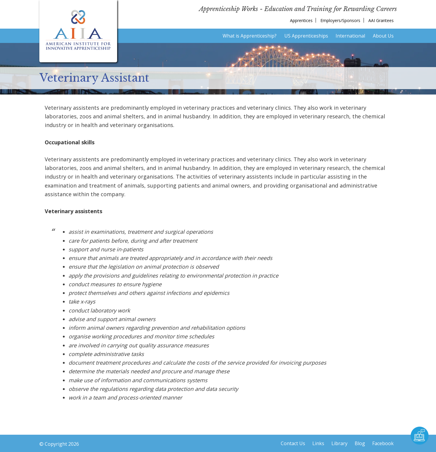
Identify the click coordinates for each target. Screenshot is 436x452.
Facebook (383, 443)
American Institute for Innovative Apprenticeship (78, 30)
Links (318, 443)
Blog (360, 443)
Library (339, 443)
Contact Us (293, 443)
